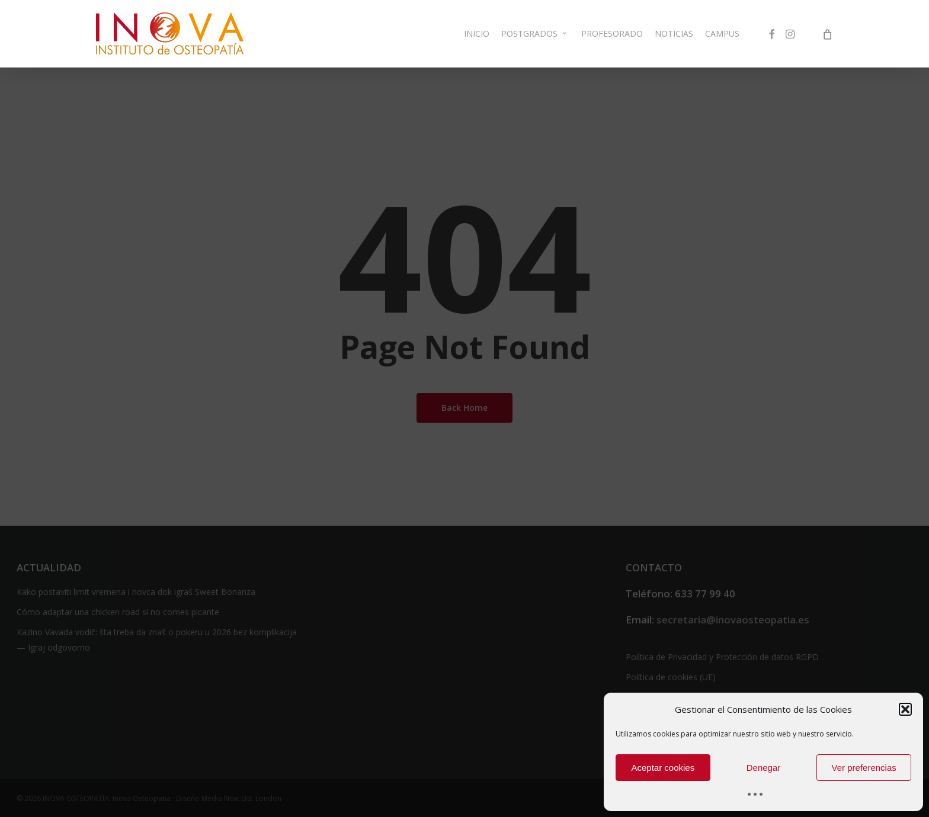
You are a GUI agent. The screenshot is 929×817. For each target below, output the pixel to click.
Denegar (764, 768)
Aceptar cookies (662, 768)
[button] (905, 709)
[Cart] (827, 42)
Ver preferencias (864, 768)
